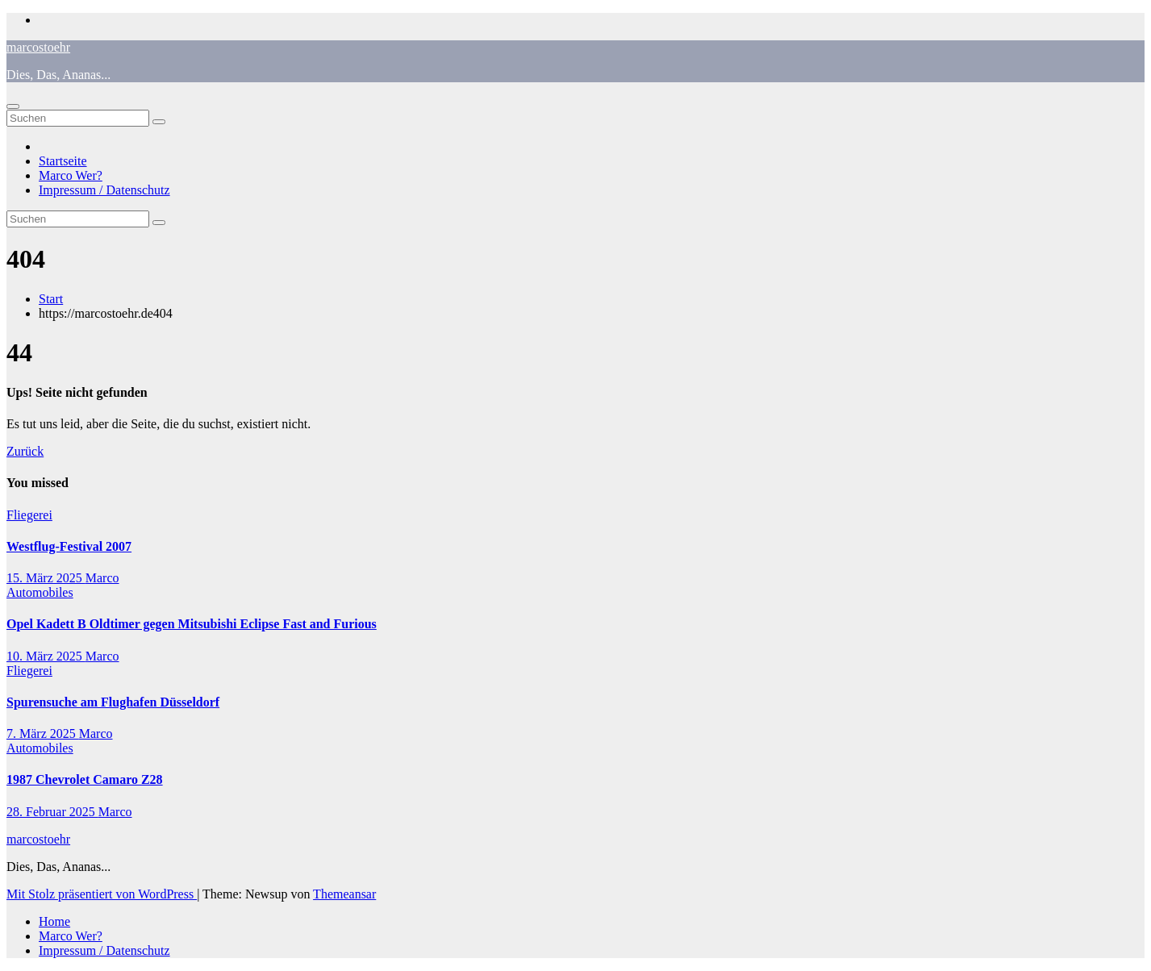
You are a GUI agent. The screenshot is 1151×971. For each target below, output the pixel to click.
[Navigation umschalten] (12, 106)
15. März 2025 (45, 578)
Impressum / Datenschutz (104, 190)
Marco (102, 578)
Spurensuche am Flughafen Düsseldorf (112, 702)
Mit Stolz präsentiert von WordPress (101, 894)
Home (54, 921)
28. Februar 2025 (52, 812)
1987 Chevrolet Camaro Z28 (84, 779)
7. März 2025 (42, 733)
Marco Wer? (70, 175)
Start (51, 299)
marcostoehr (38, 47)
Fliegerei (29, 515)
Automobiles (39, 592)
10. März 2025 (45, 656)
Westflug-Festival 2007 (68, 546)
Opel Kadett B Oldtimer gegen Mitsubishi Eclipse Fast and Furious (191, 624)
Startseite (63, 161)
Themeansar (344, 894)
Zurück (25, 451)
